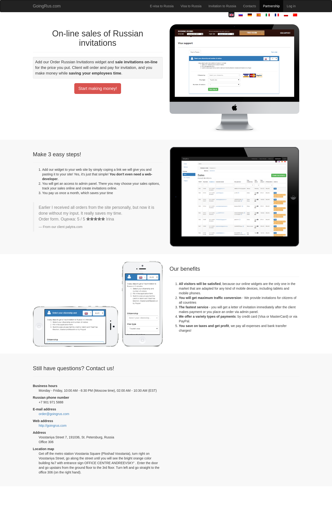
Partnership (271, 6)
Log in (291, 6)
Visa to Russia (191, 6)
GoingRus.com (47, 6)
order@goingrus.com (54, 414)
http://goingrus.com (53, 425)
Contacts (249, 6)
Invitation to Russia (222, 6)
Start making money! (97, 88)
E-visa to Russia (162, 6)
